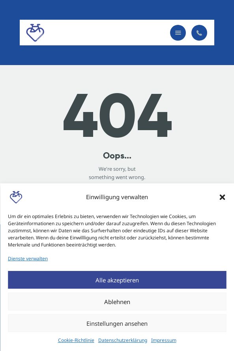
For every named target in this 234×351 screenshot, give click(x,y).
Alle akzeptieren (117, 280)
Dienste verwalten (28, 258)
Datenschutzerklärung (122, 340)
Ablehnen (117, 302)
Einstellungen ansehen (117, 323)
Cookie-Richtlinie (76, 340)
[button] (222, 197)
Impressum (163, 340)
